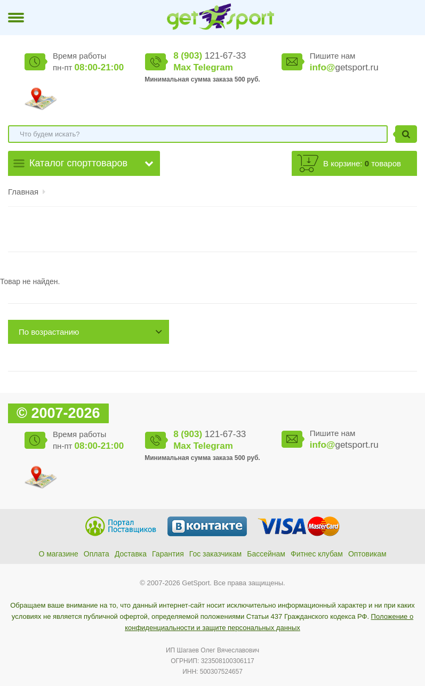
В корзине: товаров (362, 163)
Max (182, 67)
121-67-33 (209, 56)
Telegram (212, 67)
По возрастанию (49, 331)
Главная (23, 191)
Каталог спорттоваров (78, 163)
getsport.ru (344, 67)
